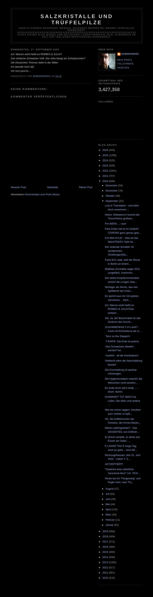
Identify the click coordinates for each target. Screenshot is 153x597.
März (109, 514)
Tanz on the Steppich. (117, 336)
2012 (105, 567)
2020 (105, 181)
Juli (108, 493)
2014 (105, 557)
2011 (105, 572)
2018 (105, 536)
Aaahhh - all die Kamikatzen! (121, 355)
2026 (105, 150)
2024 (105, 160)
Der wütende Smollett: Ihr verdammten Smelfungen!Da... (119, 250)
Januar (110, 524)
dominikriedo (130, 54)
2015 (105, 551)
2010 (105, 577)
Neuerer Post (18, 187)
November (112, 190)
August (110, 488)
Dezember (112, 185)
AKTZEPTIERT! (114, 464)
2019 (105, 531)
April (109, 509)
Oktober (111, 195)
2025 (105, 155)
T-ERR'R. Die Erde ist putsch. (122, 341)
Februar (110, 519)
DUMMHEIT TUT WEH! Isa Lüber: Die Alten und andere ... (122, 400)
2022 (105, 170)
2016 (105, 546)
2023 (105, 165)
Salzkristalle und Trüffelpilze (76, 19)
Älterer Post (85, 187)
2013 (105, 562)
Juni (108, 499)
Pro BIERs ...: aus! (115, 223)
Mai (108, 504)
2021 (105, 175)
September (112, 200)
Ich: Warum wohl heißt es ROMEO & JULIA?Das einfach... (119, 309)
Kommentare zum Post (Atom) (42, 194)
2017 (105, 541)
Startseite (52, 187)
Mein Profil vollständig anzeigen (125, 64)
